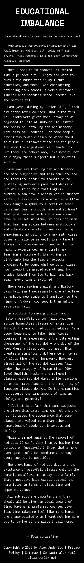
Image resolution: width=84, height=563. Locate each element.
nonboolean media (37, 36)
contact (74, 36)
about (17, 36)
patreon (60, 36)
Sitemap (31, 552)
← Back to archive (41, 536)
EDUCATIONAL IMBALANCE (42, 17)
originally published (49, 45)
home (7, 36)
